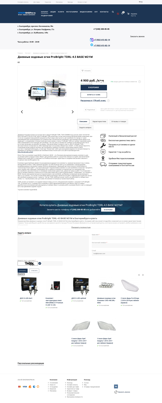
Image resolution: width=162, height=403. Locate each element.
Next (143, 275)
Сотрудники (54, 387)
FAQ (85, 385)
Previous (139, 275)
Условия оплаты (72, 385)
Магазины (53, 391)
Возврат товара (72, 391)
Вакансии (53, 389)
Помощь (87, 379)
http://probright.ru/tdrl (25, 152)
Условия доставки (73, 387)
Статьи (86, 383)
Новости (52, 385)
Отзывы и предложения (92, 387)
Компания (53, 379)
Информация (72, 379)
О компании (54, 383)
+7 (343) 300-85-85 (78, 210)
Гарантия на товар (73, 389)
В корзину (93, 87)
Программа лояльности (75, 397)
